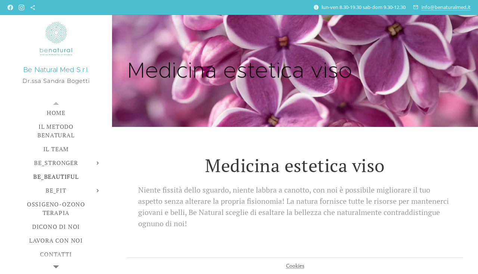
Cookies (295, 265)
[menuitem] (56, 113)
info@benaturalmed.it (446, 7)
